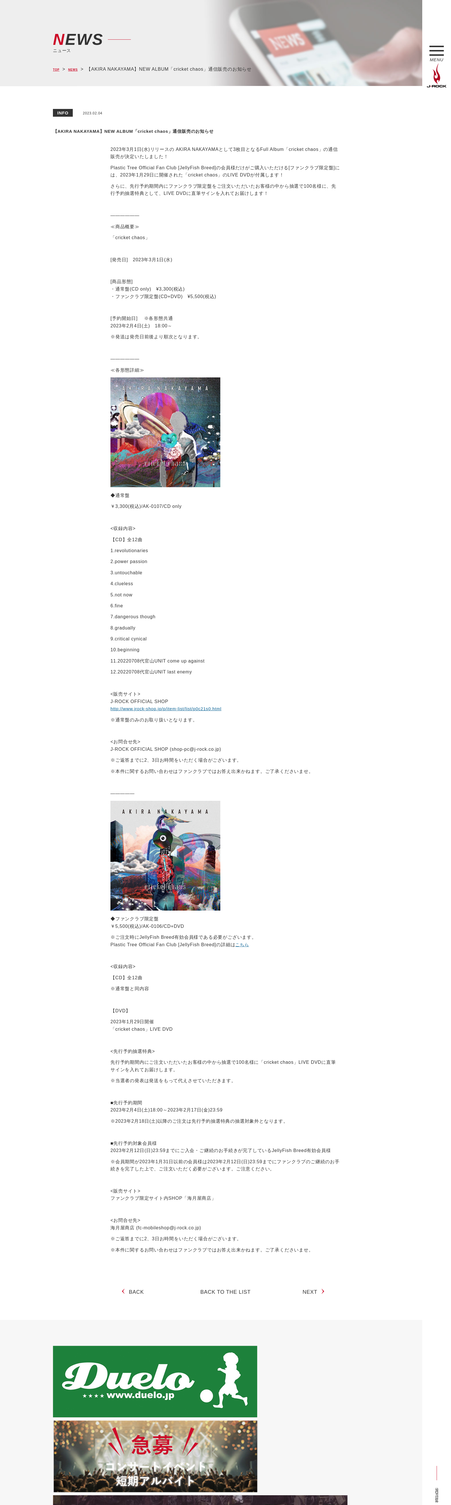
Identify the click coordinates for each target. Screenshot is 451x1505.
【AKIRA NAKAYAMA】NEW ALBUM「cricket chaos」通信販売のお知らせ (218, 129)
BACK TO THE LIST (226, 1297)
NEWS (79, 69)
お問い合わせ (202, 1490)
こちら (242, 944)
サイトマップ (148, 1490)
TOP (58, 69)
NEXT (312, 1297)
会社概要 (120, 1490)
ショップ (174, 1490)
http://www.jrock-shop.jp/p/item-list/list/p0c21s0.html (169, 708)
